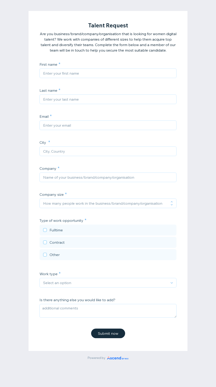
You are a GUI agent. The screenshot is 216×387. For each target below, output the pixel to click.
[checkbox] (108, 231)
